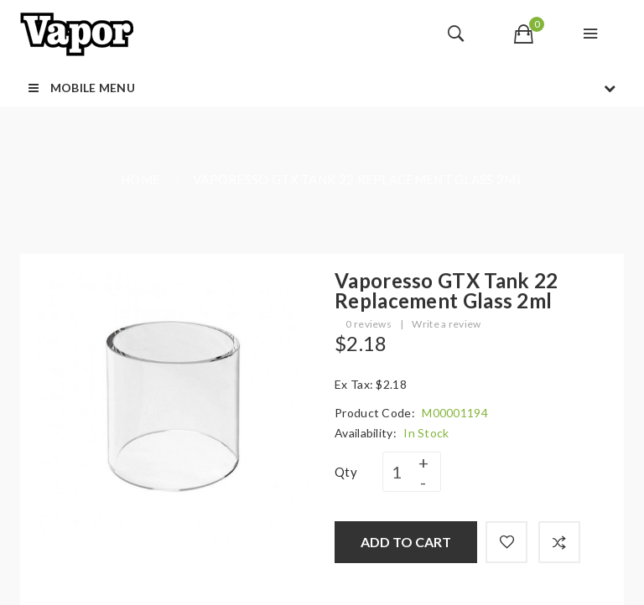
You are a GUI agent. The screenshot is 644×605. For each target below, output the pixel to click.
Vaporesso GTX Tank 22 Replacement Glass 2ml (358, 179)
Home (140, 179)
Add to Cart (406, 542)
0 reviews (368, 324)
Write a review (446, 324)
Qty (346, 471)
